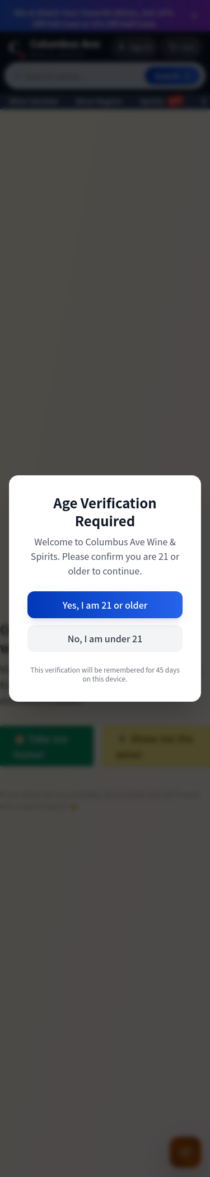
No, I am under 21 (105, 638)
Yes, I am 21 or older (105, 604)
